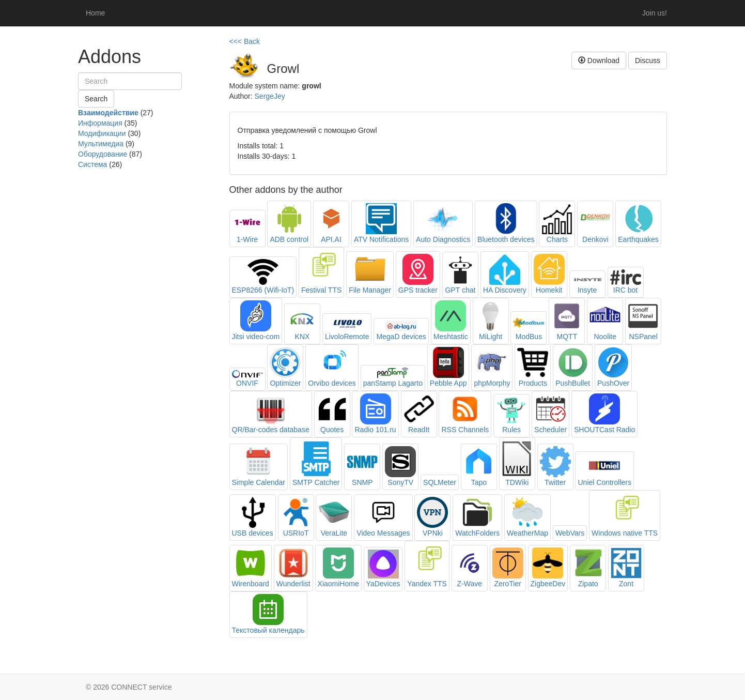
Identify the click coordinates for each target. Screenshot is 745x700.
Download (598, 60)
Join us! (654, 13)
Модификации (102, 133)
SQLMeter (439, 482)
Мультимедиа (100, 144)
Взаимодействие (108, 113)
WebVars (569, 533)
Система (92, 164)
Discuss (647, 60)
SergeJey (270, 96)
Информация (100, 123)
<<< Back (244, 41)
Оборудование (102, 154)
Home (95, 13)
